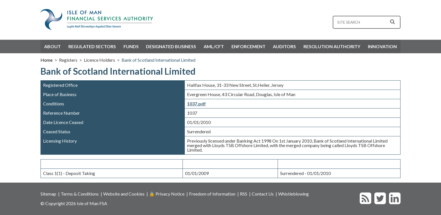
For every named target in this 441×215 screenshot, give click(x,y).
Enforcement (248, 46)
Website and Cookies (124, 193)
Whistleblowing (293, 193)
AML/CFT (214, 46)
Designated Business (171, 46)
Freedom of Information (212, 193)
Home (46, 60)
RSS (243, 193)
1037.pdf (196, 103)
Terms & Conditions (80, 193)
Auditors (284, 46)
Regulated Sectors (92, 46)
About (52, 46)
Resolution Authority (331, 46)
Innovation (382, 46)
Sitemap (48, 193)
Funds (131, 46)
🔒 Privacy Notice (166, 193)
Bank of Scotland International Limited (158, 60)
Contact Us (263, 193)
